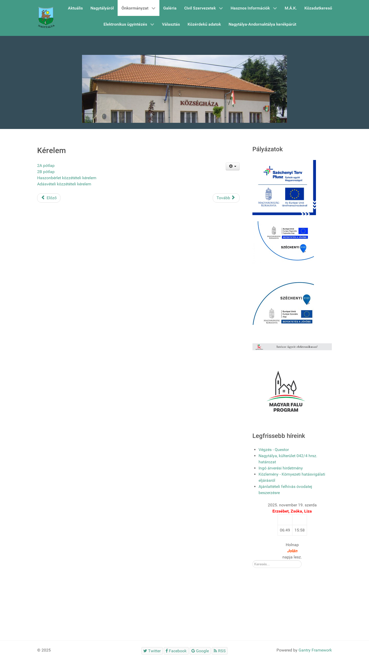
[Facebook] (176, 651)
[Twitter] (152, 651)
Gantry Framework (315, 650)
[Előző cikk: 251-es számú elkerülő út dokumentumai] (48, 198)
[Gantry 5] (46, 17)
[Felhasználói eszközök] (233, 166)
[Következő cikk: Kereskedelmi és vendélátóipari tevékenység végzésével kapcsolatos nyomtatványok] (226, 198)
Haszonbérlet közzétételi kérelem (66, 177)
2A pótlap (46, 165)
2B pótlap (46, 171)
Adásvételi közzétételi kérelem (64, 184)
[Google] (200, 651)
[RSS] (220, 651)
